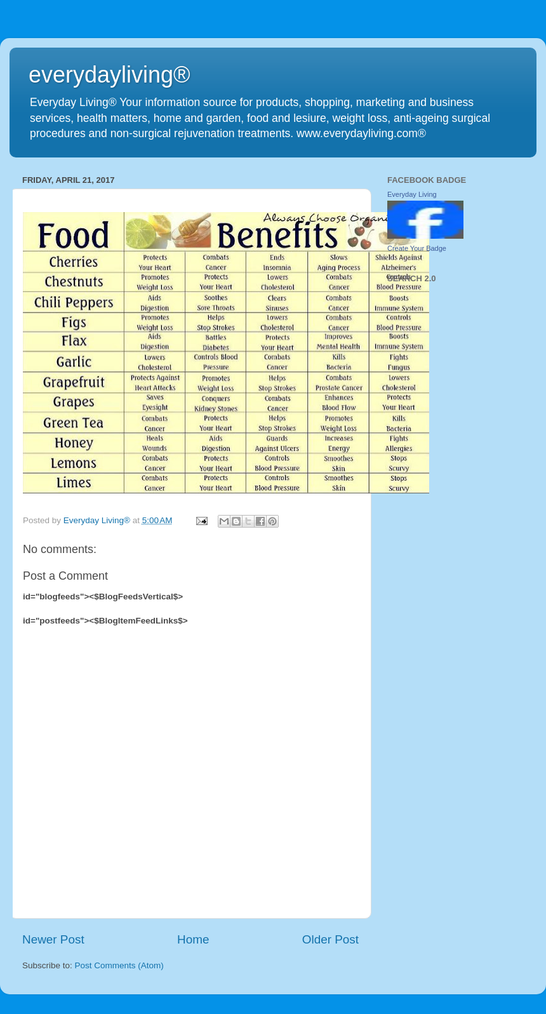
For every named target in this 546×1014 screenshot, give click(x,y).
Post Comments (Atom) (119, 965)
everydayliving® (109, 75)
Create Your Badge (416, 248)
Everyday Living (412, 194)
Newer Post (53, 939)
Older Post (330, 939)
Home (193, 939)
